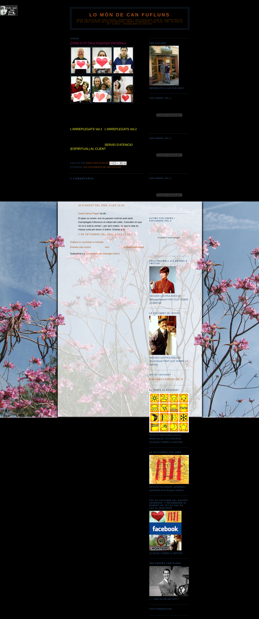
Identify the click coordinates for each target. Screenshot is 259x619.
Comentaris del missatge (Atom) (103, 253)
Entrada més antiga (134, 247)
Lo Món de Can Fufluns (129, 14)
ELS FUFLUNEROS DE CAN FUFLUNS (102, 167)
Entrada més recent (80, 247)
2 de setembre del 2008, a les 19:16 (104, 234)
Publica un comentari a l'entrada (86, 242)
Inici (107, 247)
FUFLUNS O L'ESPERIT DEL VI (166, 379)
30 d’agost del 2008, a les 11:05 (101, 205)
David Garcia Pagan (88, 213)
